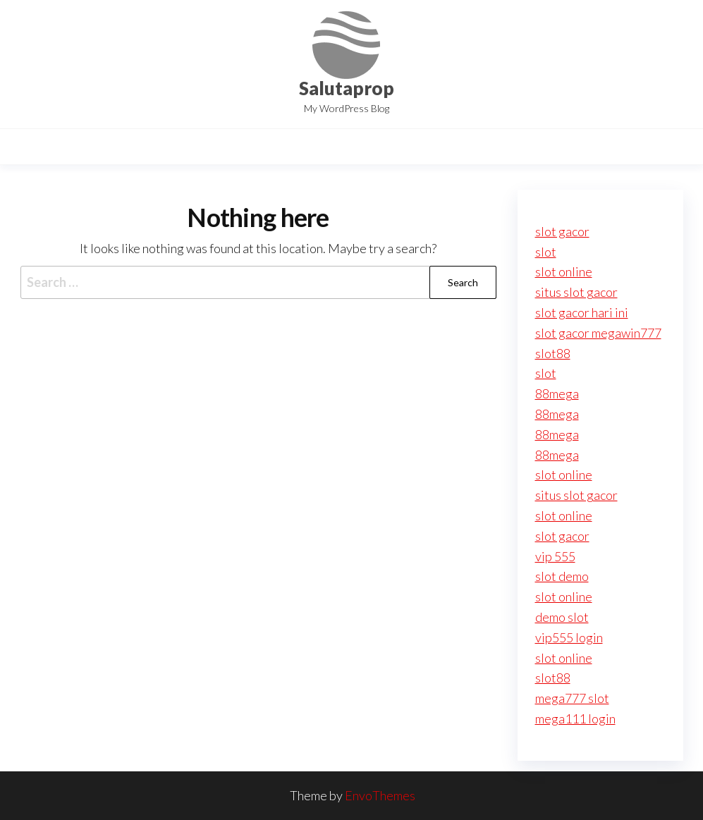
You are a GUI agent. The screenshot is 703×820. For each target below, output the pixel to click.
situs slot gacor (576, 292)
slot (545, 251)
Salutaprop (346, 88)
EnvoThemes (380, 795)
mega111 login (575, 718)
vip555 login (569, 637)
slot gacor (562, 231)
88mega (557, 393)
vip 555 (555, 556)
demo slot (562, 617)
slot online (563, 271)
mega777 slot (572, 698)
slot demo (562, 576)
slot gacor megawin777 (598, 333)
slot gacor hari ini (581, 312)
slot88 (552, 353)
